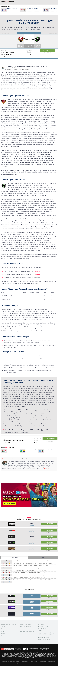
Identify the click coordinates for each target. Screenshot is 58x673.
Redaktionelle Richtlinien (14, 661)
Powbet (3, 636)
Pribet (3, 626)
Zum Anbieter (49, 523)
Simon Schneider (15, 69)
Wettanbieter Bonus (44, 639)
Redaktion (4, 661)
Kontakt (4, 662)
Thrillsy (3, 633)
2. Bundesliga (36, 274)
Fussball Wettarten (44, 637)
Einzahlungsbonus (25, 629)
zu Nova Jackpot (48, 50)
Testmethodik (25, 661)
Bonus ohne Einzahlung (27, 631)
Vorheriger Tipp (5, 33)
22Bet (3, 631)
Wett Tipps (7, 447)
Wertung (31, 525)
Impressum (22, 662)
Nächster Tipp (53, 33)
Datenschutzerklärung (12, 662)
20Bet (3, 629)
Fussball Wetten (43, 626)
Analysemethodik (34, 661)
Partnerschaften (51, 661)
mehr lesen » (46, 468)
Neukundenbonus (25, 626)
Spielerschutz (43, 661)
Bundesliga (36, 271)
